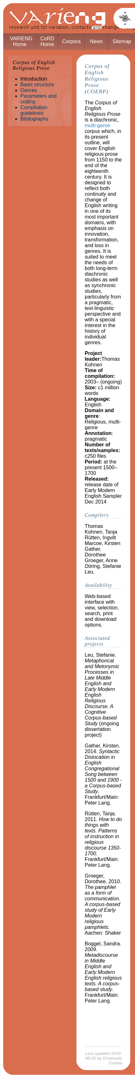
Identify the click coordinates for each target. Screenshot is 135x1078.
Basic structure (37, 84)
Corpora (71, 41)
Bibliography (34, 119)
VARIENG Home (21, 41)
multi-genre (97, 125)
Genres (28, 90)
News (96, 41)
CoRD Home (47, 41)
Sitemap (121, 41)
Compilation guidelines (33, 110)
